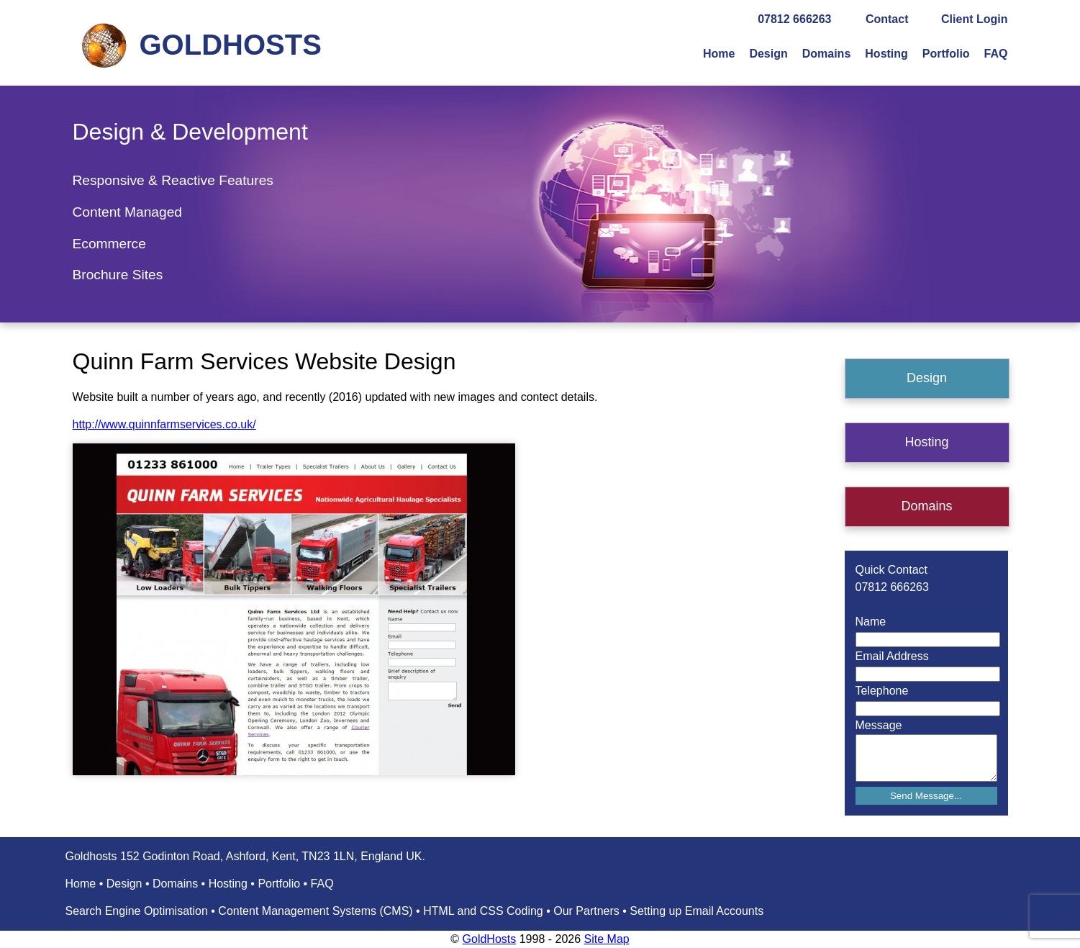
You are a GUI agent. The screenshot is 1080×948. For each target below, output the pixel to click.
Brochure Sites (118, 274)
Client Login (974, 19)
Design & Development (190, 132)
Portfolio (946, 54)
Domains (826, 54)
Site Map (607, 939)
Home (719, 54)
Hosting (886, 54)
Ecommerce (109, 243)
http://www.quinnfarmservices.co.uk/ (164, 424)
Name (871, 621)
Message (879, 725)
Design (768, 54)
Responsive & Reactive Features (173, 180)
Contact (887, 19)
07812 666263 (794, 19)
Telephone (882, 691)
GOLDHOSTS (231, 44)
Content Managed (128, 212)
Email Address (892, 656)
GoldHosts (490, 939)
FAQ (996, 54)
